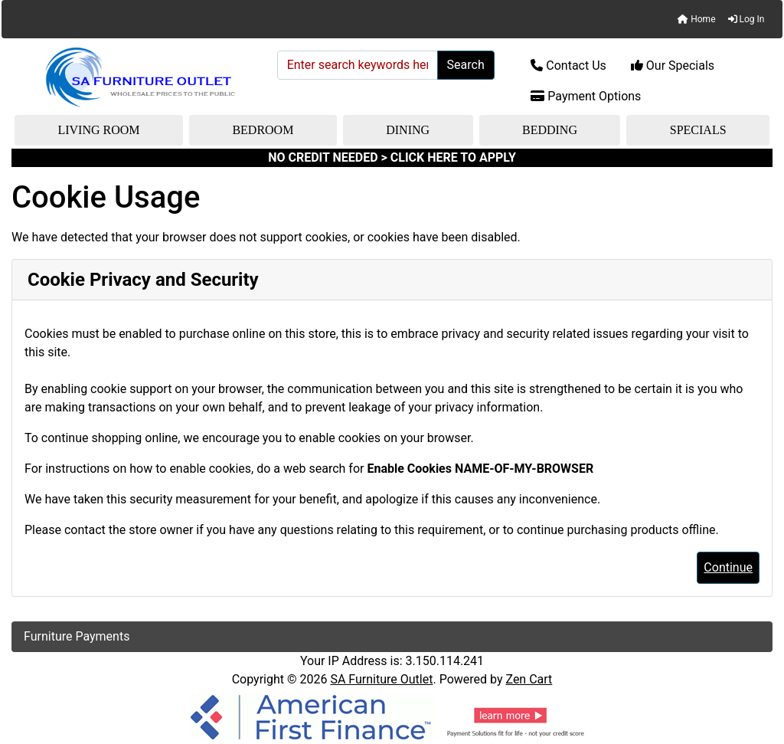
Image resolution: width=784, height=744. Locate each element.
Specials (698, 129)
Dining (408, 129)
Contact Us (568, 65)
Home (696, 19)
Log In (746, 19)
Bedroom (262, 129)
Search (466, 64)
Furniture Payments (76, 636)
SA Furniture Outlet (381, 679)
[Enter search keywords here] (357, 65)
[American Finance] (392, 716)
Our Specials (672, 65)
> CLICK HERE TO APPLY (448, 157)
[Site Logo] (139, 77)
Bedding (549, 129)
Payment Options (586, 96)
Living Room (98, 129)
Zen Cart (528, 679)
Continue (728, 567)
